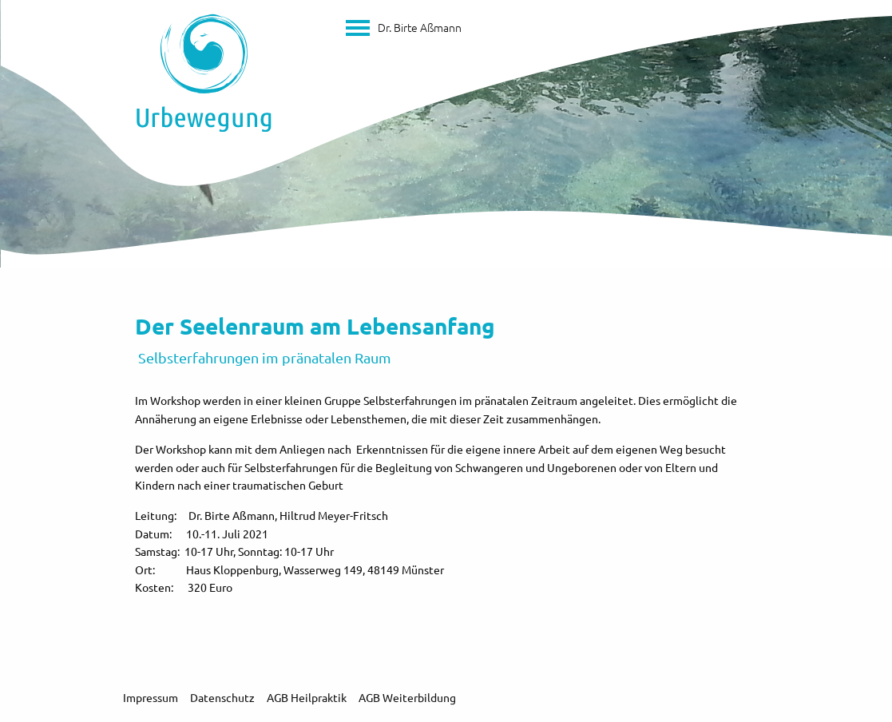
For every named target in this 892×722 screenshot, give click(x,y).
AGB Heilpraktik (307, 697)
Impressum (150, 697)
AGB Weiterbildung (407, 697)
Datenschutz (222, 697)
